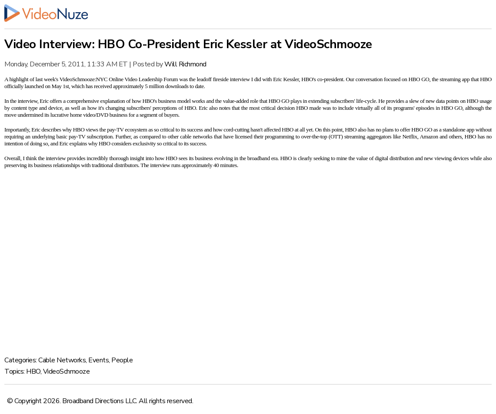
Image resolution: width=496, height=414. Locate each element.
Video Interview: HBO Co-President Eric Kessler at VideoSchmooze (188, 44)
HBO (33, 371)
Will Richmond (185, 64)
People (122, 360)
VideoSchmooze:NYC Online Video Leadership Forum (119, 79)
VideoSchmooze (66, 371)
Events (98, 360)
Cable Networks (62, 360)
